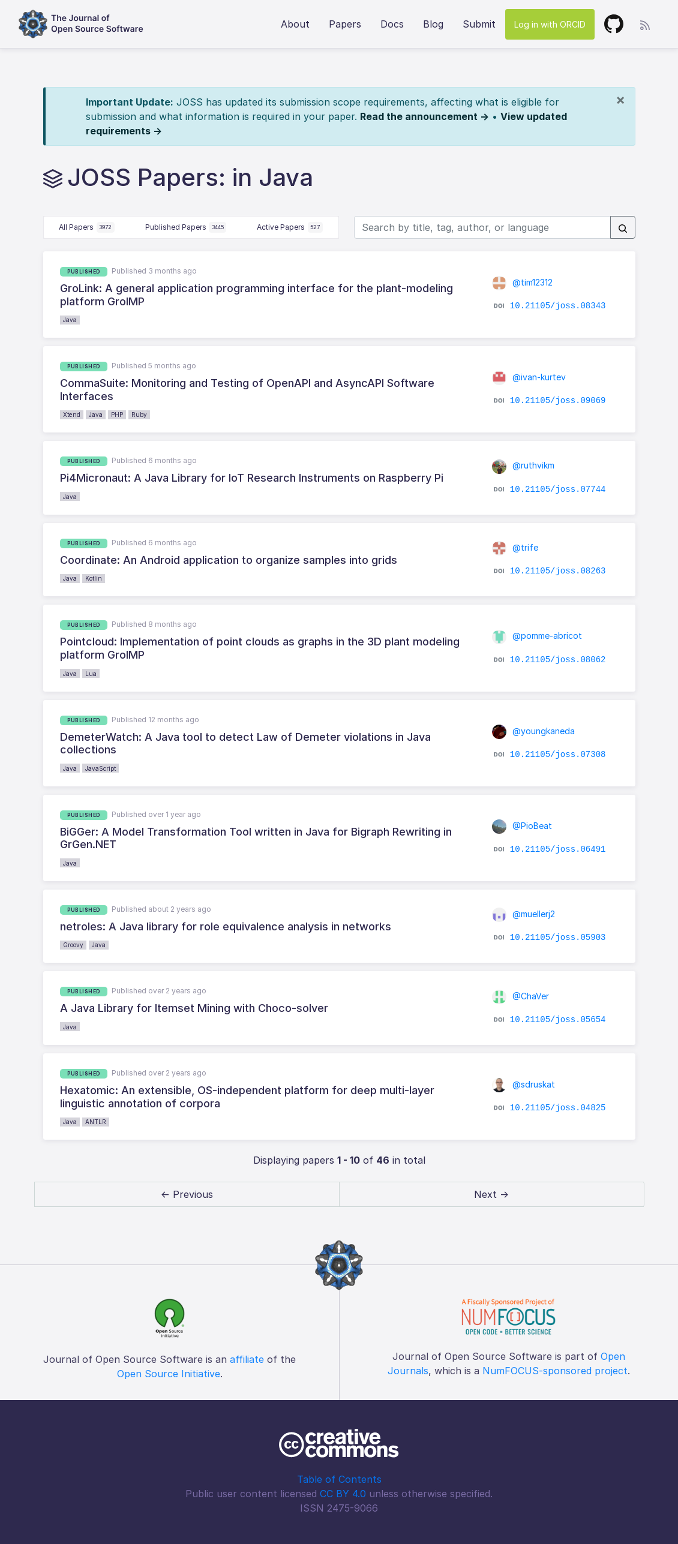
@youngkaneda (533, 731)
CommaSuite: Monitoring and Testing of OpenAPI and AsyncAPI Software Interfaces (247, 389)
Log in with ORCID (550, 24)
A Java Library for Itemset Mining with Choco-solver (194, 1008)
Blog (433, 24)
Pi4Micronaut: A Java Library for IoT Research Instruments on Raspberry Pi (251, 477)
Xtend (71, 414)
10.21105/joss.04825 (558, 1108)
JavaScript (100, 768)
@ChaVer (520, 996)
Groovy (73, 944)
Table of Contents (339, 1479)
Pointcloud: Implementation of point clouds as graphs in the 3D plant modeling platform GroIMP (260, 648)
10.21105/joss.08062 (558, 659)
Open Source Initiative (168, 1374)
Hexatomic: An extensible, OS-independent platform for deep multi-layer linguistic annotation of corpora (247, 1097)
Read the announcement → (424, 116)
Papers (345, 24)
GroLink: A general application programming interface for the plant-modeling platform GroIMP (256, 295)
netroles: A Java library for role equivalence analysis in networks (225, 926)
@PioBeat (522, 826)
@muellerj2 (523, 914)
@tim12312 (522, 282)
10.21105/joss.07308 (558, 754)
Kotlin (93, 578)
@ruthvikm (523, 465)
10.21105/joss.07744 (558, 489)
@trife (515, 547)
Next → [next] (491, 1194)
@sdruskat (523, 1084)
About (295, 24)
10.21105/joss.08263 (558, 571)
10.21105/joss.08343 (558, 306)
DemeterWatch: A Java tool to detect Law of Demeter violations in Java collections (245, 743)
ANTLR (95, 1121)
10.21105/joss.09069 (558, 400)
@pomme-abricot (537, 635)
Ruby (139, 414)
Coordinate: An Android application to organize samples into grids (228, 560)
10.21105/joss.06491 (558, 849)
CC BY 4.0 (343, 1494)
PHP (117, 414)
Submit (479, 24)
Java (70, 319)
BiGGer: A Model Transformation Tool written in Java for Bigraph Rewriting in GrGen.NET (256, 838)
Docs (392, 24)
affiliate (247, 1359)
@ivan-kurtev (529, 377)
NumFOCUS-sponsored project (555, 1371)
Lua (91, 673)
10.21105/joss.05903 (558, 937)
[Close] (620, 99)
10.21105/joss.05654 (558, 1019)
